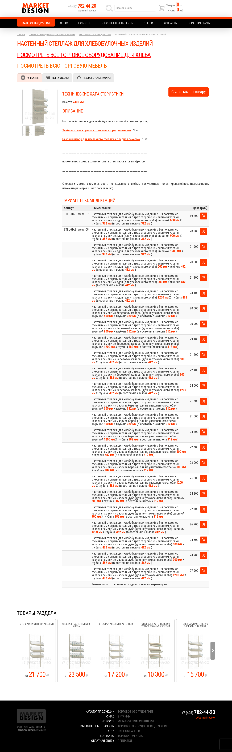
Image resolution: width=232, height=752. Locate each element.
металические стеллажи (136, 721)
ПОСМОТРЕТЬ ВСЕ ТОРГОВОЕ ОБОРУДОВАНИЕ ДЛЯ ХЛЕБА (85, 55)
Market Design (42, 8)
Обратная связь (199, 23)
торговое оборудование (136, 712)
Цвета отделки (61, 77)
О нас (64, 23)
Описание (33, 77)
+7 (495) (82, 7)
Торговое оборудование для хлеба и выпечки (52, 34)
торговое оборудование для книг (142, 726)
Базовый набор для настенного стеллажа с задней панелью (101, 139)
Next (212, 651)
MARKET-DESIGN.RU (37, 727)
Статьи (148, 23)
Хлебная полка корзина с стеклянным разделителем (96, 130)
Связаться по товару (188, 92)
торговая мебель (130, 736)
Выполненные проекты (117, 23)
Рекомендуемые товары (98, 77)
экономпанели (129, 731)
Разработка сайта (25, 730)
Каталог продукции (36, 23)
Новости (84, 23)
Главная (21, 34)
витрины (124, 716)
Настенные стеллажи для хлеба (95, 34)
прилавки (125, 741)
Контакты (170, 23)
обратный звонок (87, 11)
